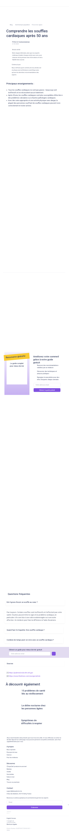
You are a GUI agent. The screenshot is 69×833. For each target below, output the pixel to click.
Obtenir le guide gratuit (47, 390)
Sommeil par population (22, 25)
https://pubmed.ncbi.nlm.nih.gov (21, 673)
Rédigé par (21, 42)
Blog (11, 25)
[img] (12, 3)
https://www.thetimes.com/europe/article (24, 676)
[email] (47, 385)
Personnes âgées (37, 25)
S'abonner (34, 807)
